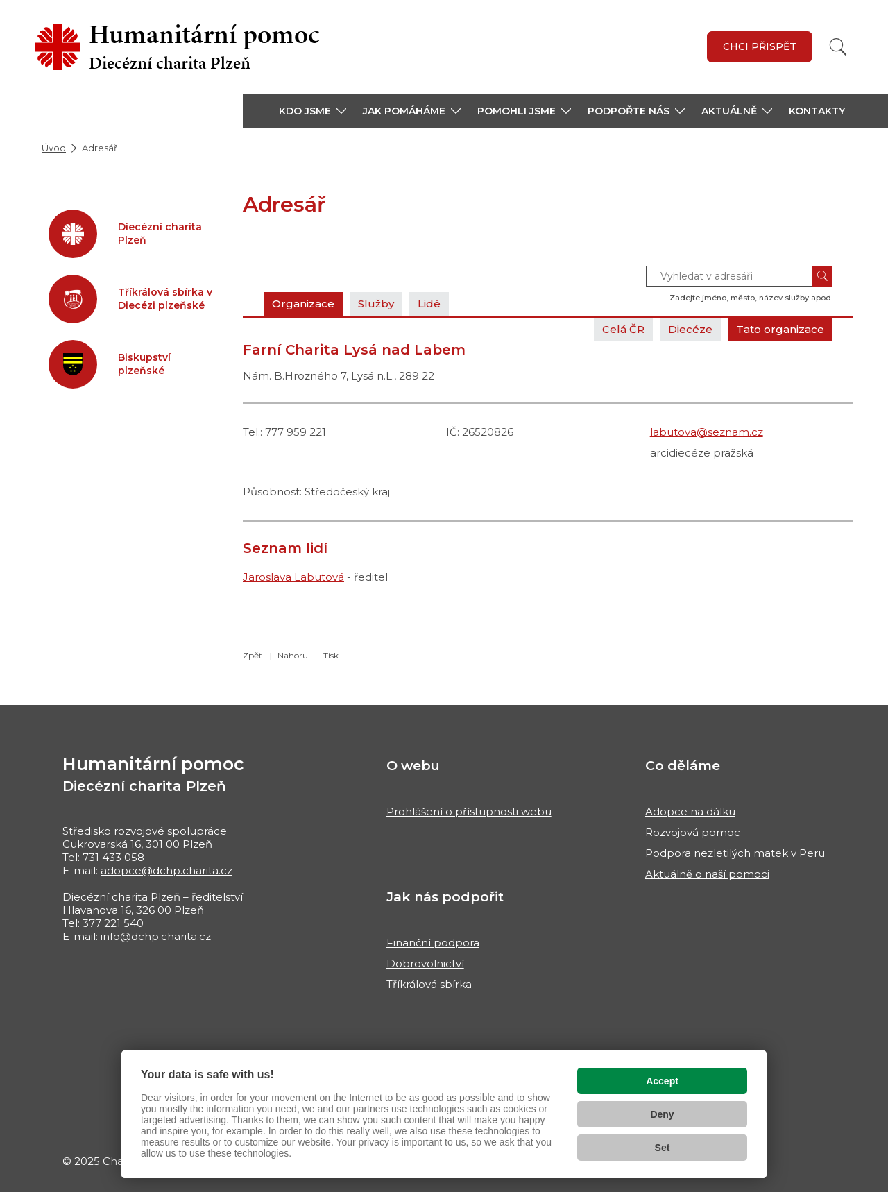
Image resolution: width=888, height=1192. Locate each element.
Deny (662, 1114)
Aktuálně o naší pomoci (707, 873)
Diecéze (690, 329)
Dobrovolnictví (425, 963)
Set (662, 1147)
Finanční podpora (432, 942)
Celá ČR (623, 329)
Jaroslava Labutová (293, 577)
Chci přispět (759, 46)
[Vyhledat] (838, 46)
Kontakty (817, 111)
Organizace (303, 303)
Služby (376, 303)
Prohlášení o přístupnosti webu (469, 811)
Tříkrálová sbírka (429, 984)
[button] (313, 111)
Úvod (54, 147)
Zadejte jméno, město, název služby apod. (750, 298)
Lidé (429, 303)
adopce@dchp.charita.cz (166, 870)
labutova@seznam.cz (706, 432)
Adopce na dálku (690, 811)
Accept (662, 1081)
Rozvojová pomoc (692, 832)
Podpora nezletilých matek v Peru (735, 853)
